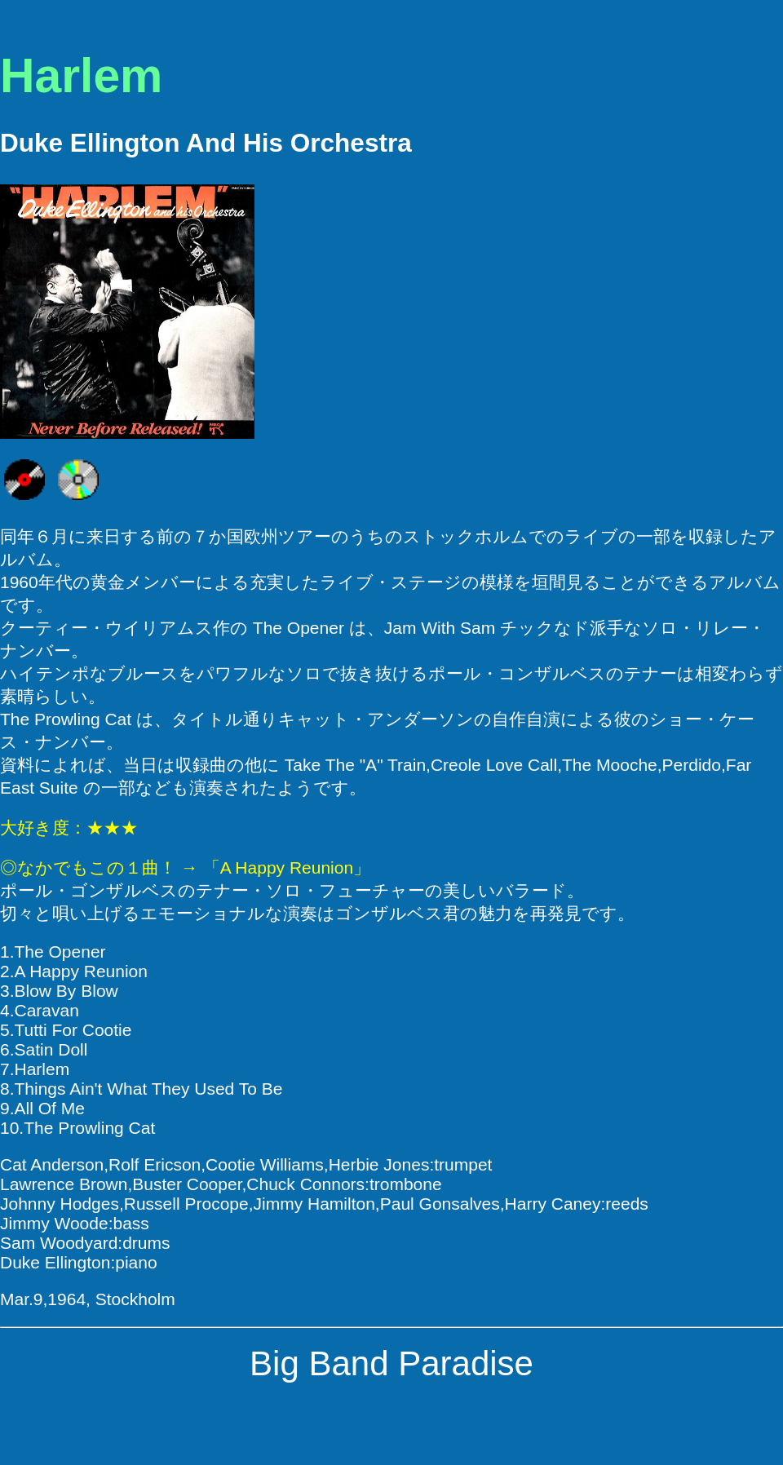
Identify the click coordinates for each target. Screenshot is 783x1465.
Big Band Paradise (391, 1363)
